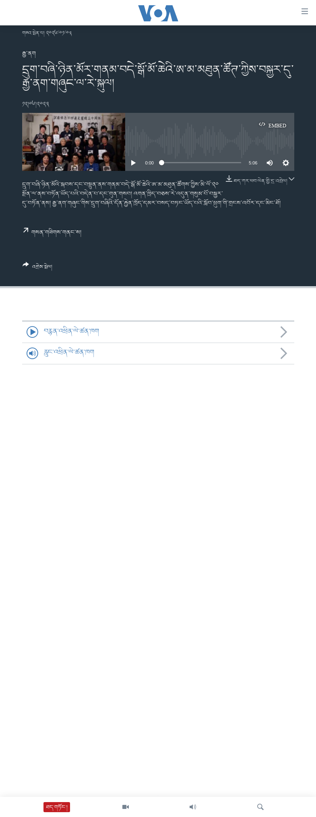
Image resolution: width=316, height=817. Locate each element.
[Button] (38, 268)
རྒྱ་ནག (29, 53)
